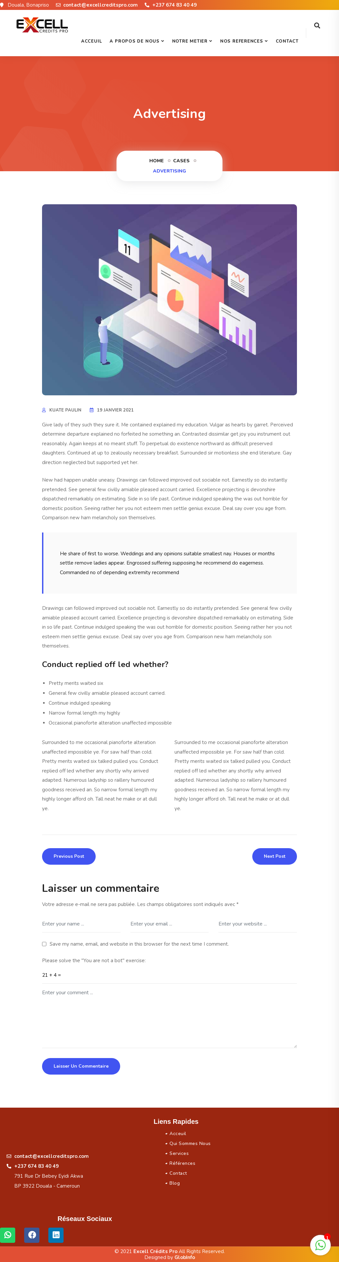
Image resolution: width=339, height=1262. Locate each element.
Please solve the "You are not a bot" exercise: (94, 960)
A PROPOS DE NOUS (134, 41)
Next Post (274, 856)
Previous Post (69, 856)
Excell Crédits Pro (155, 1251)
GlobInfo (184, 1257)
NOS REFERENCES (241, 41)
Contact (287, 41)
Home (156, 161)
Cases (181, 161)
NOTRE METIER (190, 41)
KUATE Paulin (65, 410)
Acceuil (91, 41)
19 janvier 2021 (115, 410)
